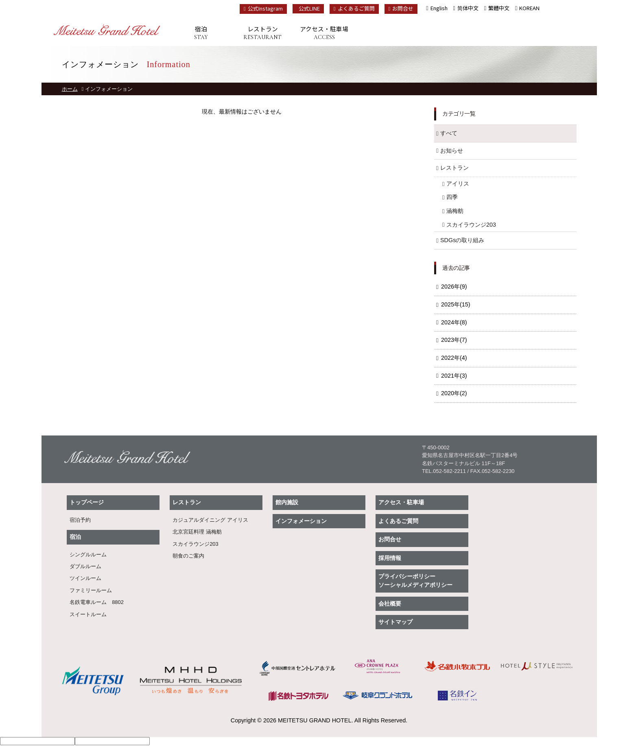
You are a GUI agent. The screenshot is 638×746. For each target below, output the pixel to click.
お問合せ (401, 8)
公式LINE (309, 8)
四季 (452, 197)
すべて (448, 133)
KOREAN (529, 8)
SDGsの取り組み (462, 240)
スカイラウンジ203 (471, 224)
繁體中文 (498, 8)
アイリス (457, 183)
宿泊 (201, 33)
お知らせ (451, 150)
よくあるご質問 (354, 8)
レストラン (262, 33)
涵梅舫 (454, 211)
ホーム (70, 89)
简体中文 (467, 8)
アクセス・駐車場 (324, 33)
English (439, 8)
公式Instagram (263, 8)
